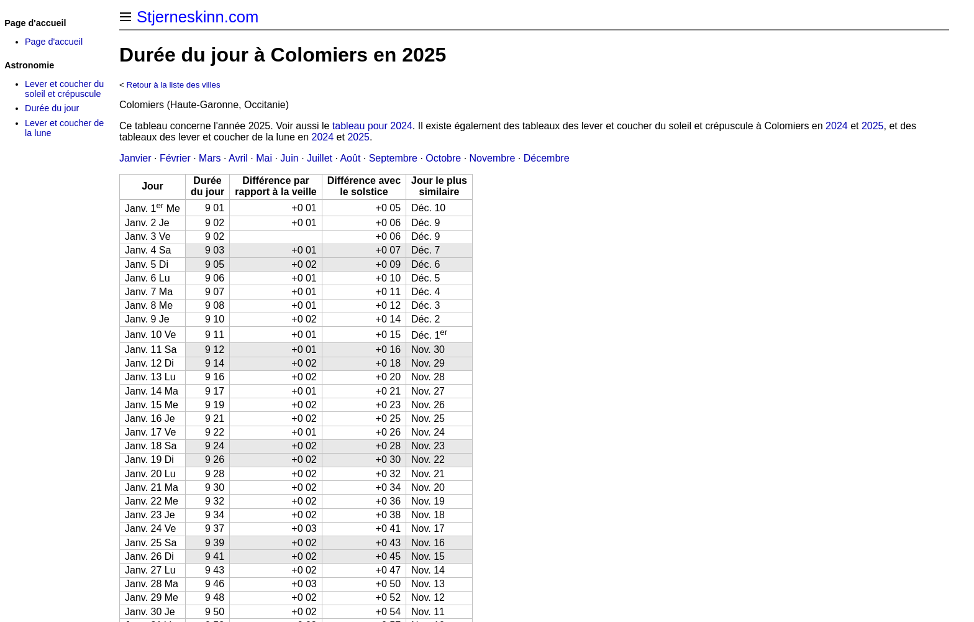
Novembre (493, 158)
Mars (210, 158)
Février (175, 158)
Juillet (319, 158)
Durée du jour (52, 108)
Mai (264, 158)
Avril (238, 158)
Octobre (443, 158)
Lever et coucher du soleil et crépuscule (64, 89)
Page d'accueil (54, 42)
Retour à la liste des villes (174, 84)
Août (350, 158)
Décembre (547, 158)
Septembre (393, 158)
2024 (837, 126)
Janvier (135, 158)
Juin (289, 158)
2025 (873, 126)
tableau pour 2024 (372, 126)
